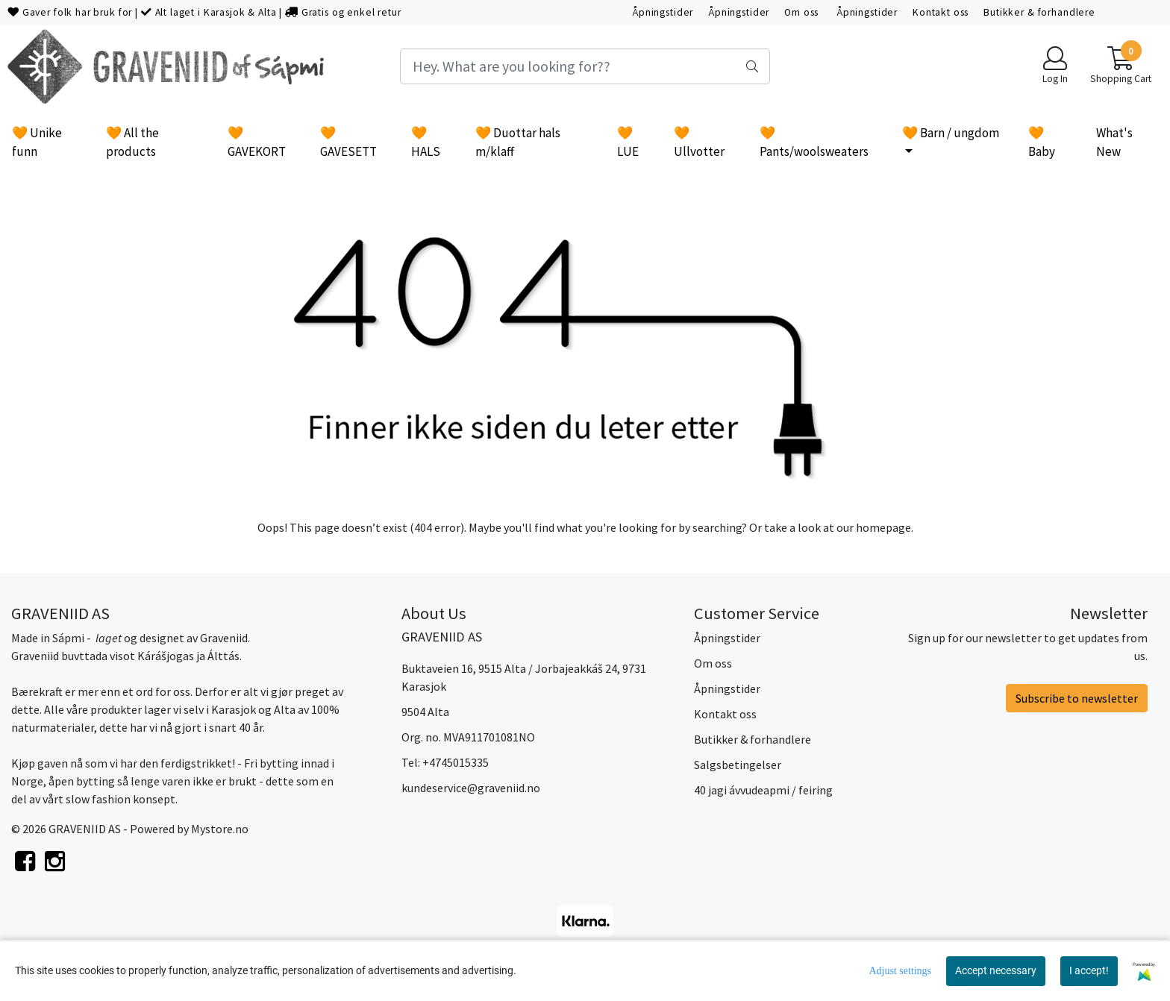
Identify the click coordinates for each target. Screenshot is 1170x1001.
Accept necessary (995, 970)
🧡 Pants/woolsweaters (814, 142)
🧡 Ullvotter (699, 142)
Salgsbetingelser (737, 764)
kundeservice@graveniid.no (470, 787)
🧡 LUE (628, 142)
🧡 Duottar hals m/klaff (517, 142)
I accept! (1089, 970)
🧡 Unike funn (37, 142)
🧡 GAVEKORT (257, 142)
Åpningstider (662, 12)
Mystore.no (219, 828)
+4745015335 (455, 762)
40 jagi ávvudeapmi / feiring (763, 789)
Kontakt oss (941, 12)
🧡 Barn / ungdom (950, 133)
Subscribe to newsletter (1077, 698)
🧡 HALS (425, 142)
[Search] (585, 66)
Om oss (803, 12)
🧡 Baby (1041, 142)
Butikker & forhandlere (1039, 12)
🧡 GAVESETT (348, 142)
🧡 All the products (132, 142)
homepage (883, 527)
